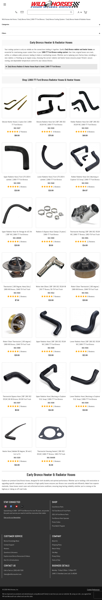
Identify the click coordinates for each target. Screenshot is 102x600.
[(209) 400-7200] (16, 12)
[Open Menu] (4, 4)
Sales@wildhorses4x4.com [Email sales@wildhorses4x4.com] (12, 574)
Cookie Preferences (93, 590)
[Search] (71, 12)
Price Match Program (58, 526)
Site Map (55, 552)
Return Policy (56, 549)
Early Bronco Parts (57, 507)
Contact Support (9, 545)
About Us (55, 541)
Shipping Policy (57, 545)
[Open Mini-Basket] (86, 12)
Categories (51, 24)
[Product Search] (50, 12)
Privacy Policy (56, 556)
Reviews (6, 549)
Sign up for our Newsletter (12, 517)
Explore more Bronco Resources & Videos (17, 556)
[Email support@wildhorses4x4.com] (22, 12)
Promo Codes (56, 522)
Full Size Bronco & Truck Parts (61, 511)
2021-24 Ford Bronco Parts (60, 514)
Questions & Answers (11, 552)
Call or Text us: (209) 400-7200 (13, 570)
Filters (51, 33)
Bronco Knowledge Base (11, 541)
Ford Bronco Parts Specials (60, 518)
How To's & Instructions (11, 560)
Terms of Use (56, 560)
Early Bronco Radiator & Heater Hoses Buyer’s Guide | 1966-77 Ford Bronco (34, 66)
